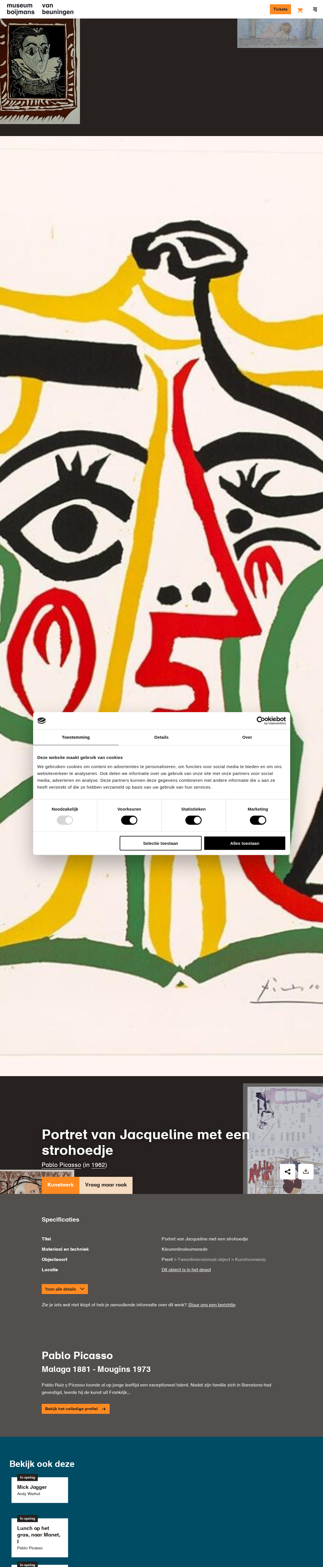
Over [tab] (247, 737)
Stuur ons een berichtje (212, 1176)
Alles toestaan (244, 843)
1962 (98, 1036)
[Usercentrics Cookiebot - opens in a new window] (261, 720)
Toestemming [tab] (76, 737)
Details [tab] (162, 737)
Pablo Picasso (61, 1036)
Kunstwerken (24, 33)
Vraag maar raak (106, 1057)
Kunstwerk (60, 1057)
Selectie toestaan (160, 843)
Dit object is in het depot (186, 1141)
